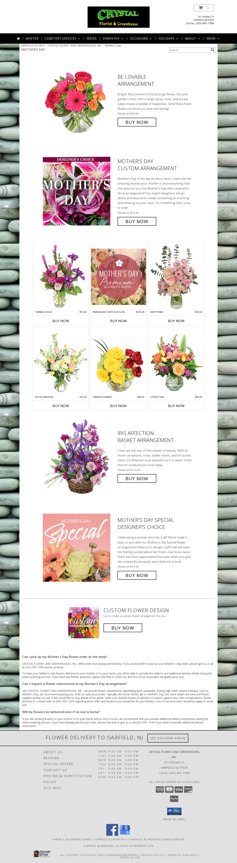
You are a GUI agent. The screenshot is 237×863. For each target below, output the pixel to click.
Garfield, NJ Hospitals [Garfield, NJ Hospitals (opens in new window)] (111, 839)
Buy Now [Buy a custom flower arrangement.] (122, 628)
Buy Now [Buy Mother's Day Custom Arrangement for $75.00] (137, 221)
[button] (204, 7)
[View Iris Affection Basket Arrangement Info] (79, 456)
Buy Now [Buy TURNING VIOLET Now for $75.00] (60, 320)
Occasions (141, 38)
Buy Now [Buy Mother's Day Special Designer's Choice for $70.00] (137, 575)
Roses (92, 38)
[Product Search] (189, 50)
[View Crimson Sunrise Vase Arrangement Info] (118, 361)
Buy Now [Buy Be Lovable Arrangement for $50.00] (137, 122)
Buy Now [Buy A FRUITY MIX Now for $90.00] (176, 405)
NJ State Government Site (134, 845)
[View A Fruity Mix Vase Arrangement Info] (176, 361)
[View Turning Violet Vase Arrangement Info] (61, 276)
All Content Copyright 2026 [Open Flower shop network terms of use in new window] (82, 855)
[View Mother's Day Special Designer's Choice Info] (79, 547)
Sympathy (113, 38)
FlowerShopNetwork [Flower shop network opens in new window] (121, 855)
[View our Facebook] (112, 834)
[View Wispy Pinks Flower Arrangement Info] (176, 276)
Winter (32, 38)
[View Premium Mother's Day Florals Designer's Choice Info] (118, 276)
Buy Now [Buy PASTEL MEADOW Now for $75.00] (60, 405)
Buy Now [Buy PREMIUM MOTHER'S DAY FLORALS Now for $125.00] (118, 320)
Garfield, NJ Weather (98, 845)
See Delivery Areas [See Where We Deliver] (168, 738)
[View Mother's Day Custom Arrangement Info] (79, 191)
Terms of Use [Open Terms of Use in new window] (130, 857)
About (193, 38)
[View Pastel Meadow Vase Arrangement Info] (61, 361)
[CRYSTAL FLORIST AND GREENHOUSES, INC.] (119, 17)
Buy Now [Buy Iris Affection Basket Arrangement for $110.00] (137, 478)
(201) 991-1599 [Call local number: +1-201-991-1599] (205, 23)
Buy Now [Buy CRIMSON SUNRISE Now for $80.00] (118, 405)
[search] (213, 50)
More (213, 38)
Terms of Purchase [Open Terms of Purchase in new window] (183, 855)
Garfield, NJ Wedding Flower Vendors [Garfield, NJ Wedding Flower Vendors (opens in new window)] (157, 839)
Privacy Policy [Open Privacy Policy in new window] (152, 855)
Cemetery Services (63, 38)
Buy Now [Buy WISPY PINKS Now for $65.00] (176, 320)
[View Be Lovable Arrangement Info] (79, 99)
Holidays (169, 38)
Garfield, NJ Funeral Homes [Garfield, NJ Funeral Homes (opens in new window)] (72, 839)
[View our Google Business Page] (125, 834)
